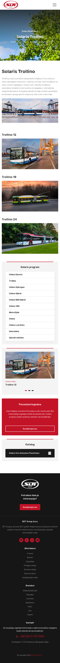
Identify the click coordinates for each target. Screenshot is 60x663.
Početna (13, 42)
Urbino (12, 319)
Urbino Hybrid (15, 293)
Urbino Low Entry (16, 325)
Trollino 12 (10, 384)
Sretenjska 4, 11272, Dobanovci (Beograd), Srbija (30, 642)
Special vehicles (16, 338)
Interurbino (14, 331)
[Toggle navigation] (54, 5)
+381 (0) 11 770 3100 (30, 636)
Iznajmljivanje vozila (30, 578)
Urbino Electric (16, 274)
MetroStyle (14, 312)
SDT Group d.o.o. (36, 655)
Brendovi (23, 42)
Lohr (30, 611)
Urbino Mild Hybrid (17, 300)
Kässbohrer (30, 603)
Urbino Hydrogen (16, 287)
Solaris (32, 42)
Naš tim (30, 557)
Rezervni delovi (30, 573)
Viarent (30, 615)
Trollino (12, 281)
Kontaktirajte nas (30, 429)
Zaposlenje (30, 561)
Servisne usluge (30, 569)
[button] (26, 390)
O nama (30, 553)
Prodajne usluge (30, 565)
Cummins (30, 599)
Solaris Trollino (10, 381)
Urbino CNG (14, 306)
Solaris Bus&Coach (30, 591)
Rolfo (30, 607)
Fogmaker (30, 595)
